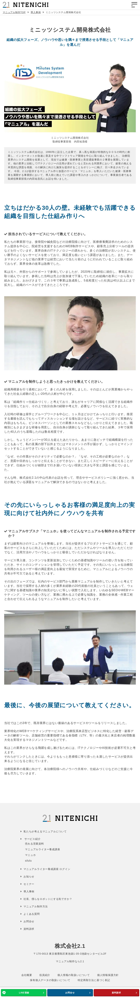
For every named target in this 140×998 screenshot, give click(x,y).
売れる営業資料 (34, 843)
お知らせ (29, 876)
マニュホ (30, 855)
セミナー (29, 884)
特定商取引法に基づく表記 (94, 980)
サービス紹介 (32, 838)
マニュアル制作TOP (14, 12)
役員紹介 (44, 975)
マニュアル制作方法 (36, 906)
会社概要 (26, 975)
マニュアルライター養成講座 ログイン (47, 869)
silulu (28, 860)
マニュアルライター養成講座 (42, 849)
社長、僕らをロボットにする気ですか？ (48, 898)
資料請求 (116, 992)
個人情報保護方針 (108, 975)
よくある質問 (32, 913)
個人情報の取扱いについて (73, 975)
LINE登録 (24, 992)
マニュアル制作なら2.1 (70, 961)
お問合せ (70, 992)
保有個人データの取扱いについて (50, 980)
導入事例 (36, 12)
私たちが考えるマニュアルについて (45, 831)
